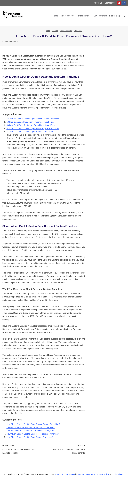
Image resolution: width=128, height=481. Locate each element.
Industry (55, 31)
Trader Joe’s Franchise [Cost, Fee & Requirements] (65, 449)
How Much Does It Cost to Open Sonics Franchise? (29, 132)
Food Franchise (66, 31)
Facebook (90, 474)
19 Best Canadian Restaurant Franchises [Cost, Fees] (30, 122)
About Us (98, 3)
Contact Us (110, 3)
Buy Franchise (100, 16)
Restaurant (78, 31)
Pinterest (80, 474)
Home (55, 16)
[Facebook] (124, 3)
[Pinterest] (119, 3)
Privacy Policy (103, 474)
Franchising (114, 16)
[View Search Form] (124, 16)
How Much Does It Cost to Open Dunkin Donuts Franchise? (33, 119)
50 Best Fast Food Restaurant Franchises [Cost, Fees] (30, 125)
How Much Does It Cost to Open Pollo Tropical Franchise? (32, 128)
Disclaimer (118, 474)
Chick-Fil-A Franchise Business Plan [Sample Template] (22, 449)
